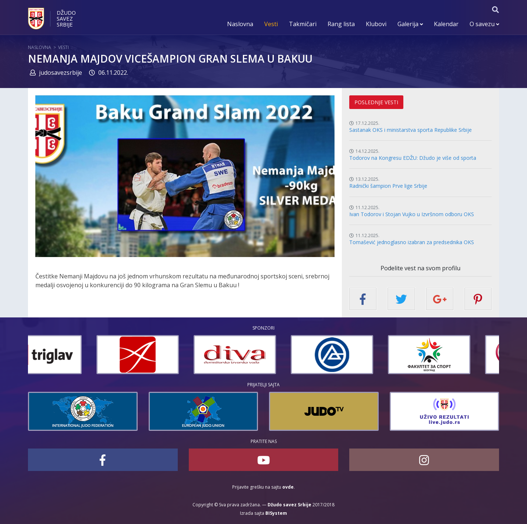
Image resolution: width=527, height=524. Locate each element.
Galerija (410, 24)
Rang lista (341, 24)
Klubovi (376, 24)
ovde (288, 487)
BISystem (276, 513)
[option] (69, 354)
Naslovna (240, 24)
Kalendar (446, 24)
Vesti (271, 24)
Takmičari (302, 24)
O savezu (484, 24)
